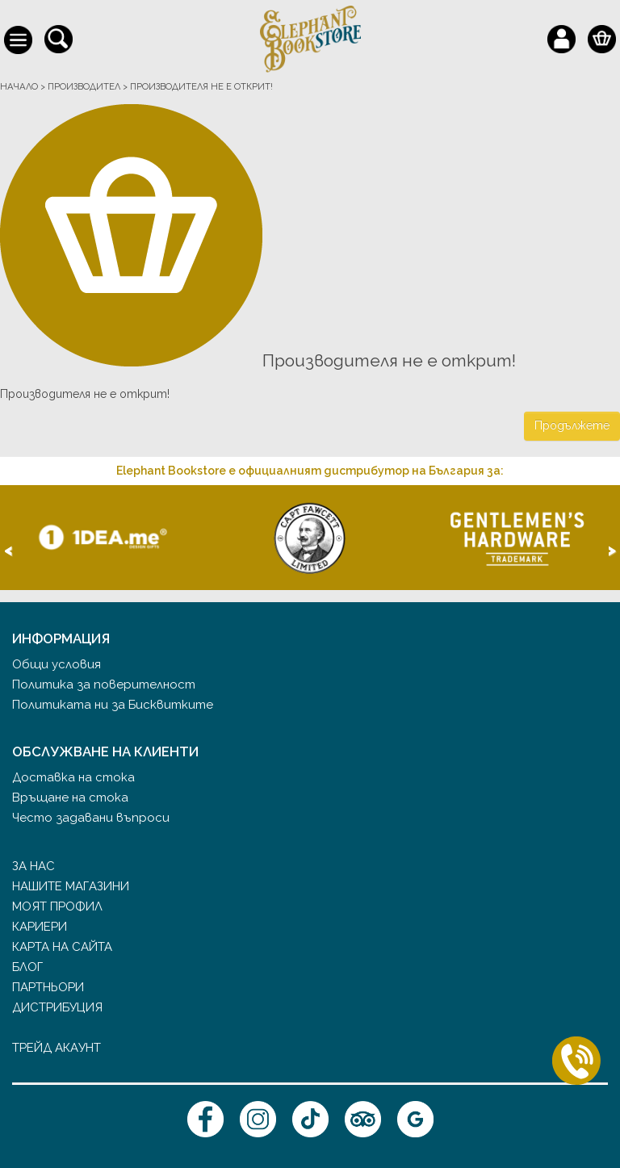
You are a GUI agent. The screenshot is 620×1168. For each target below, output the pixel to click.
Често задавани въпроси (91, 817)
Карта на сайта (62, 947)
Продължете (572, 425)
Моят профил (57, 906)
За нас (33, 866)
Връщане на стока (70, 797)
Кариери (39, 926)
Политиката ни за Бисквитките (112, 704)
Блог (27, 967)
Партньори (48, 987)
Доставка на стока (73, 777)
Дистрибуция (57, 1007)
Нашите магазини (70, 886)
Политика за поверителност (103, 684)
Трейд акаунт (56, 1047)
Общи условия (56, 664)
